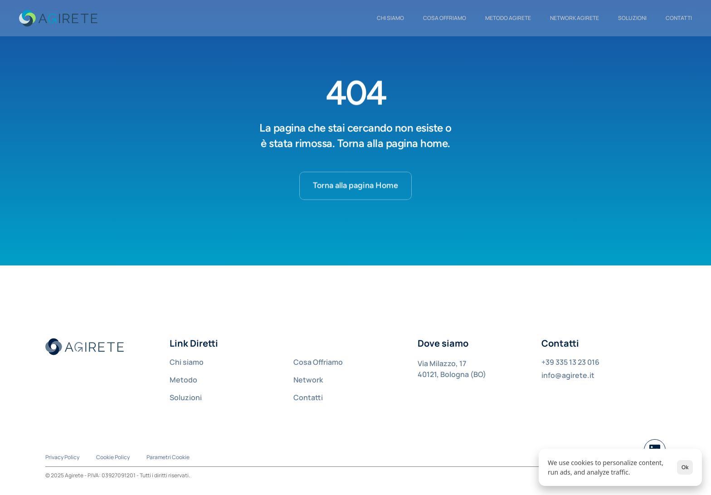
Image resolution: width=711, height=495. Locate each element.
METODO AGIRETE (508, 18)
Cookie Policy (113, 457)
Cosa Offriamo (318, 362)
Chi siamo (187, 362)
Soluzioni (632, 18)
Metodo (183, 380)
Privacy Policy (62, 457)
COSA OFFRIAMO (444, 18)
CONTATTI (679, 18)
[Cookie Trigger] (168, 457)
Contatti (308, 397)
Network (308, 380)
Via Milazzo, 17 (442, 363)
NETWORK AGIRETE (574, 18)
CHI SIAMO (390, 18)
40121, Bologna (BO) (452, 374)
